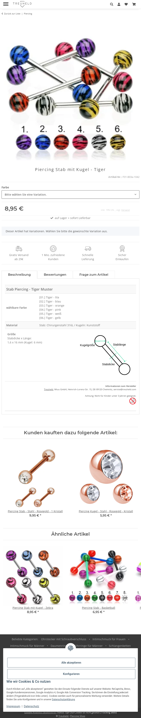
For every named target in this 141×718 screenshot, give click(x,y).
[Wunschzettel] (126, 4)
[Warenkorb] (134, 4)
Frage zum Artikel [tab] (93, 275)
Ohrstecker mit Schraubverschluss (63, 639)
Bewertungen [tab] (55, 275)
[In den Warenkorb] (5, 21)
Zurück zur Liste (12, 13)
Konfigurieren (71, 673)
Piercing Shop (77, 716)
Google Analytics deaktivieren (40, 712)
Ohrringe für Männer (89, 646)
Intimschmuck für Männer (27, 646)
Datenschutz (31, 706)
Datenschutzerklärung (63, 699)
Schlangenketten (120, 646)
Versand (125, 209)
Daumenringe (60, 646)
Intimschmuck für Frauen (109, 639)
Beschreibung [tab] (19, 275)
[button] (111, 4)
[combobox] (70, 194)
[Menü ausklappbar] (5, 2)
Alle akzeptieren (71, 662)
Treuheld (48, 389)
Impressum (13, 706)
